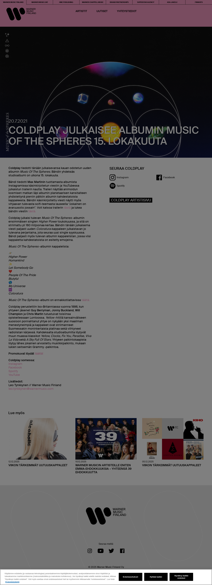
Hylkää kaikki (156, 577)
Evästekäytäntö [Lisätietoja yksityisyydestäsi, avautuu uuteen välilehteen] (12, 582)
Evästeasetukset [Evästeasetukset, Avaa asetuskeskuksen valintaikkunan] (130, 577)
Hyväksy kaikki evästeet (181, 577)
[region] (106, 577)
